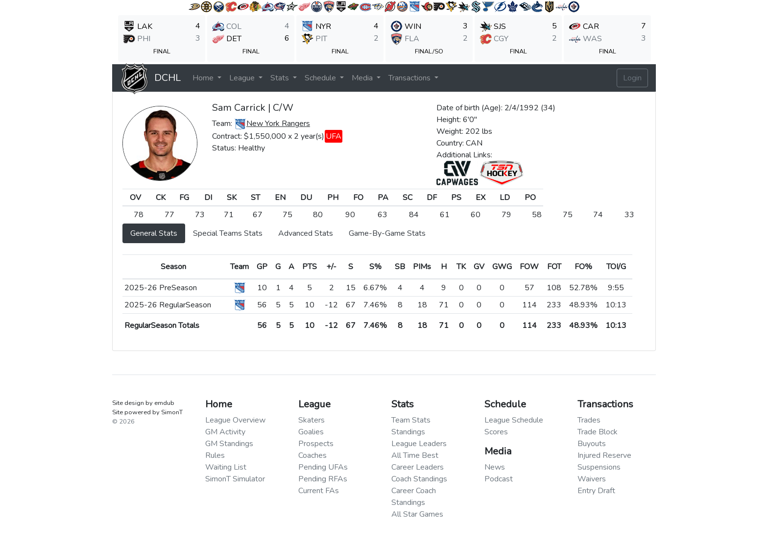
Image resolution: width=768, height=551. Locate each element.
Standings (408, 431)
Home (204, 78)
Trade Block (597, 431)
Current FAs (318, 490)
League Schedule (513, 420)
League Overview (235, 420)
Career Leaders (417, 467)
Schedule (321, 78)
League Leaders (419, 443)
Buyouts (591, 443)
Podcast (498, 479)
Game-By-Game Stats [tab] (387, 233)
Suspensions (599, 467)
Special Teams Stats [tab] (228, 233)
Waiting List (225, 467)
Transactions (410, 78)
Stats (280, 78)
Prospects (316, 443)
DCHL (167, 77)
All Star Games (417, 514)
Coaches (312, 455)
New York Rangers (278, 123)
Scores (496, 431)
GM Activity (225, 431)
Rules (215, 455)
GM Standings (229, 443)
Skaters (311, 420)
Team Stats (411, 420)
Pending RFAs (322, 479)
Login (632, 78)
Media (363, 78)
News (494, 467)
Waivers (591, 479)
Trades (588, 420)
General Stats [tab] (153, 233)
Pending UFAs (323, 467)
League (243, 78)
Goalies (311, 431)
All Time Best (414, 455)
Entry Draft (596, 490)
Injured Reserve (604, 455)
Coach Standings (419, 479)
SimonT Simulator (235, 479)
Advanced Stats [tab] (305, 233)
